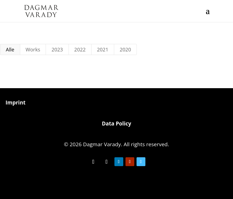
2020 (125, 49)
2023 (57, 49)
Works (33, 49)
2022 (80, 49)
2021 (102, 49)
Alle (10, 49)
